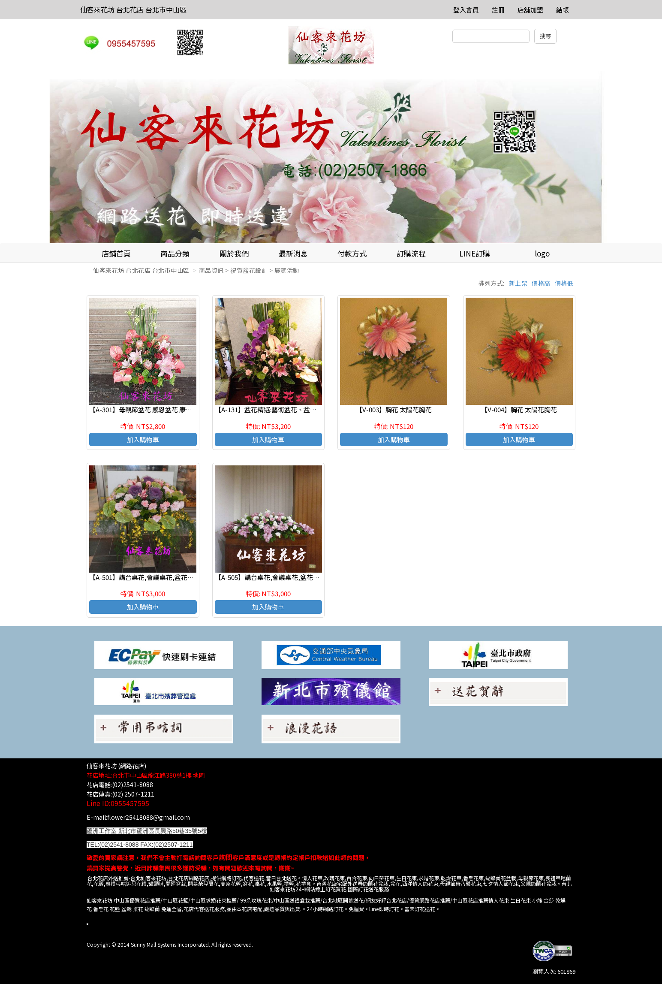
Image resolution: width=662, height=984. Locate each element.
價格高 (541, 283)
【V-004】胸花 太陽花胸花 (519, 409)
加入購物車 (143, 439)
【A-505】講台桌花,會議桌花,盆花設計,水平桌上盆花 (291, 577)
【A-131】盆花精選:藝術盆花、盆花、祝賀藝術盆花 (288, 409)
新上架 (518, 283)
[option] (331, 157)
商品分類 (175, 253)
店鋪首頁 (116, 253)
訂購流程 (411, 253)
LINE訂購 (474, 253)
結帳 (562, 9)
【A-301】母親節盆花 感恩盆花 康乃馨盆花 (150, 409)
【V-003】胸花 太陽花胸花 (394, 409)
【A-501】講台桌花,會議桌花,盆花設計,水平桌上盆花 (165, 577)
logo (542, 253)
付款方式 (352, 253)
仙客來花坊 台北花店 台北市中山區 (133, 9)
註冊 (498, 9)
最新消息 (293, 253)
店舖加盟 (530, 9)
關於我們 (234, 253)
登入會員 (466, 9)
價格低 (564, 283)
